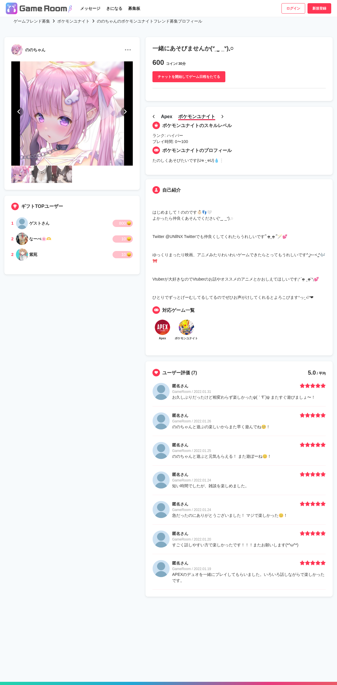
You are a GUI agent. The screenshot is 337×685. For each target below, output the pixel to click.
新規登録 (319, 8)
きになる (114, 8)
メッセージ (90, 8)
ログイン (293, 8)
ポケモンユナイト (73, 21)
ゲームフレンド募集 (32, 21)
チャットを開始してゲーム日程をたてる (189, 77)
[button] (18, 111)
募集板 (134, 8)
